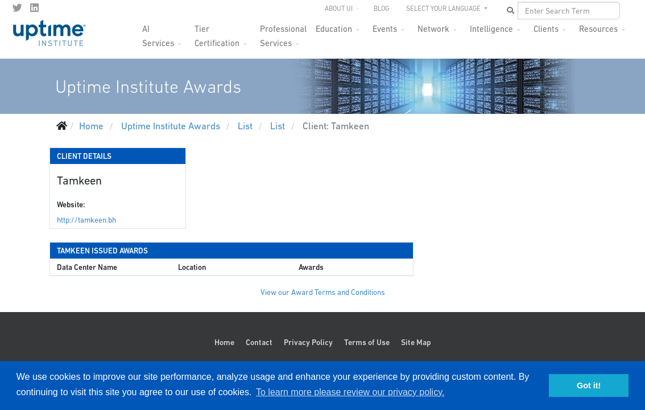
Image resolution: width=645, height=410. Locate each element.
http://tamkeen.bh (86, 220)
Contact (259, 342)
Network (433, 29)
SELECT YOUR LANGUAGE (444, 9)
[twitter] (17, 8)
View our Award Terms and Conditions (323, 292)
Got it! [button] (589, 385)
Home (224, 342)
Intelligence (491, 29)
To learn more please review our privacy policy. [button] (350, 392)
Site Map (416, 342)
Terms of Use (367, 342)
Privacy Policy (308, 342)
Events (385, 29)
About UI (339, 9)
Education (334, 29)
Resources (598, 29)
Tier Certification (217, 32)
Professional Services (283, 32)
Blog (381, 9)
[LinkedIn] (34, 8)
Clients (546, 29)
